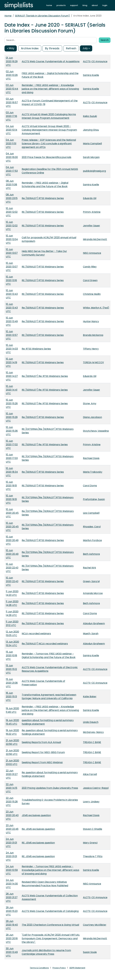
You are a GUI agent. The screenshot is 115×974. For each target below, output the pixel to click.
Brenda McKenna (93, 335)
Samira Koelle (91, 75)
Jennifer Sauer (91, 225)
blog (85, 5)
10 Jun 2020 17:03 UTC (12, 458)
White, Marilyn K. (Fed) (96, 307)
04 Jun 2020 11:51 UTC (11, 143)
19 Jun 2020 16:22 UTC (12, 732)
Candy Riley (90, 266)
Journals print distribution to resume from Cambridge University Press (46, 952)
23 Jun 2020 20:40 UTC (12, 815)
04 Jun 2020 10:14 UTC (11, 129)
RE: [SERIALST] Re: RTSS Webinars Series (45, 390)
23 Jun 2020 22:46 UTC (12, 829)
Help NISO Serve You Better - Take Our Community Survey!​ (44, 253)
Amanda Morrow (93, 593)
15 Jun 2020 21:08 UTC (12, 682)
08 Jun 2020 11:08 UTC (11, 184)
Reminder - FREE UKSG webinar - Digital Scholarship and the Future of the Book (45, 184)
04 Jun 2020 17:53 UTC (12, 171)
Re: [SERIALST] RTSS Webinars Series (43, 198)
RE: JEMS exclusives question (38, 842)
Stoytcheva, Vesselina (96, 431)
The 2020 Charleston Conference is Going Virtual (50, 924)
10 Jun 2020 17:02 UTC (12, 444)
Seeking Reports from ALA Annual (41, 742)
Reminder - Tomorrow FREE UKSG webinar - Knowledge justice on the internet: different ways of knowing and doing (50, 870)
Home (8, 15)
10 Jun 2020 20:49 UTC (12, 540)
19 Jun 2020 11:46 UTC (12, 710)
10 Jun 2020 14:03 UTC (12, 348)
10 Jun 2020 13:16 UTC (11, 280)
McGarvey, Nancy (93, 732)
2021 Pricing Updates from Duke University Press (50, 788)
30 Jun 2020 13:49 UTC (12, 952)
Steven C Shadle (92, 829)
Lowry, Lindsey (91, 801)
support (74, 5)
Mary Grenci (90, 842)
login (104, 5)
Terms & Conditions (39, 967)
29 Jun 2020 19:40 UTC (12, 924)
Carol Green (90, 280)
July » (86, 48)
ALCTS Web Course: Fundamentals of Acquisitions (51, 61)
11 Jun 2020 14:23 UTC (12, 593)
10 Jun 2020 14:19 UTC (11, 362)
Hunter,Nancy (91, 321)
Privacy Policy (59, 967)
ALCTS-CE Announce (95, 61)
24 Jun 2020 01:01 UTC (11, 842)
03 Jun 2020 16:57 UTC (12, 102)
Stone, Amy (89, 403)
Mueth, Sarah (90, 633)
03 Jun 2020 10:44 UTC (12, 88)
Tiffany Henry (91, 348)
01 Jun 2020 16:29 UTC (12, 61)
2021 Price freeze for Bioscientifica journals (46, 157)
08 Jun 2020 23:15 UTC (12, 198)
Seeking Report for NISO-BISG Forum (43, 752)
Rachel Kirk (89, 567)
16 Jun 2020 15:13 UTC (11, 696)
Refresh (71, 48)
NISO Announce (92, 253)
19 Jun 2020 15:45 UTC (12, 722)
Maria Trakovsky (92, 472)
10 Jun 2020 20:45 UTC (12, 513)
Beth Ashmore (91, 554)
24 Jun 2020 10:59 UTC (12, 870)
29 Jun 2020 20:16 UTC (12, 938)
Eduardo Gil (89, 198)
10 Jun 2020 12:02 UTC (12, 212)
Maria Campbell (92, 143)
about (95, 5)
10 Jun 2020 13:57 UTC (12, 335)
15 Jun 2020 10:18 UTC (11, 655)
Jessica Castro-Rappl (96, 788)
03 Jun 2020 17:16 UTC (11, 116)
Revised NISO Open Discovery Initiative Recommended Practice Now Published (45, 883)
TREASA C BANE (92, 742)
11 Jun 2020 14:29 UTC (12, 613)
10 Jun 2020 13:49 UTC (12, 321)
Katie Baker (89, 696)
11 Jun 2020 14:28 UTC (12, 603)
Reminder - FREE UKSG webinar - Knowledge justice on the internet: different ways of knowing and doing (50, 88)
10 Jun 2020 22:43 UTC (12, 567)
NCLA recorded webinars (36, 633)
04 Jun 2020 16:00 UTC (12, 157)
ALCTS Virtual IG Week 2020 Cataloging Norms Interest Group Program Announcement (49, 116)
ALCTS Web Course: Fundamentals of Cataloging (50, 911)
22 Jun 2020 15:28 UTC (12, 801)
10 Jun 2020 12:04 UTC (12, 239)
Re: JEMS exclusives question (38, 829)
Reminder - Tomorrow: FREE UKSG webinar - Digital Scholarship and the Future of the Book (48, 655)
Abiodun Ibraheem (94, 623)
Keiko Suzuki (90, 116)
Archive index (30, 48)
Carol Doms (90, 485)
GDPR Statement (77, 967)
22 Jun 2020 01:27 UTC (12, 774)
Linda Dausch (90, 722)
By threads (52, 48)
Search (105, 40)
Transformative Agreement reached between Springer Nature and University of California (49, 696)
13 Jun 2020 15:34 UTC (12, 643)
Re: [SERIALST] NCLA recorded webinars (45, 643)
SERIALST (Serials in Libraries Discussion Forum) (42, 15)
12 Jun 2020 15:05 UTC (12, 633)
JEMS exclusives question (36, 815)
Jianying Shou (91, 130)
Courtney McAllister (94, 924)
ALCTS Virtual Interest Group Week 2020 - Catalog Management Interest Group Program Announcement (49, 129)
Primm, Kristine (91, 212)
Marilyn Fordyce (92, 540)
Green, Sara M (91, 581)
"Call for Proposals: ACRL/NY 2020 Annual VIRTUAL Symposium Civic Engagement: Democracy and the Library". (51, 938)
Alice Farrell (90, 774)
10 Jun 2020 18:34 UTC (12, 472)
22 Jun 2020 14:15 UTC (11, 788)
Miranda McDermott (95, 239)
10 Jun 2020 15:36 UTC (12, 431)
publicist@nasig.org (94, 171)
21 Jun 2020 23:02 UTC (12, 762)
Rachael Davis (91, 458)
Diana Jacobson (92, 417)
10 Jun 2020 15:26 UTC (12, 403)
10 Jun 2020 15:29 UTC (12, 417)
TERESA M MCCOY (93, 362)
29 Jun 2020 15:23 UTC (12, 911)
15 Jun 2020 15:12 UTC (11, 669)
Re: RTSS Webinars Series (36, 348)
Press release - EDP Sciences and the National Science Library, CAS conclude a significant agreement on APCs (49, 143)
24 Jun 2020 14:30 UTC (12, 883)
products (61, 5)
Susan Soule (90, 952)
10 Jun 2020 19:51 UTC (11, 485)
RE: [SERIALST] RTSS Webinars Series (43, 212)
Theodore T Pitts (92, 856)
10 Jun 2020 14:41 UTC (11, 389)
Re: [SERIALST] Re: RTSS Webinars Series (45, 376)
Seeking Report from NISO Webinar (42, 762)
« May (10, 48)
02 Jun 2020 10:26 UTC (12, 75)
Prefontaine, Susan (94, 499)
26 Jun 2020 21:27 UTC (12, 897)
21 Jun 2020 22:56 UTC (12, 742)
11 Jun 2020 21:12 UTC (12, 623)
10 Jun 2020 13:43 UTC (12, 294)
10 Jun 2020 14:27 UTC (12, 376)
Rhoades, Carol (92, 526)
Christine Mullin (92, 294)
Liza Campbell (91, 513)
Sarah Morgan (91, 157)
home (49, 5)
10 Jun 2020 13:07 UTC (12, 253)
